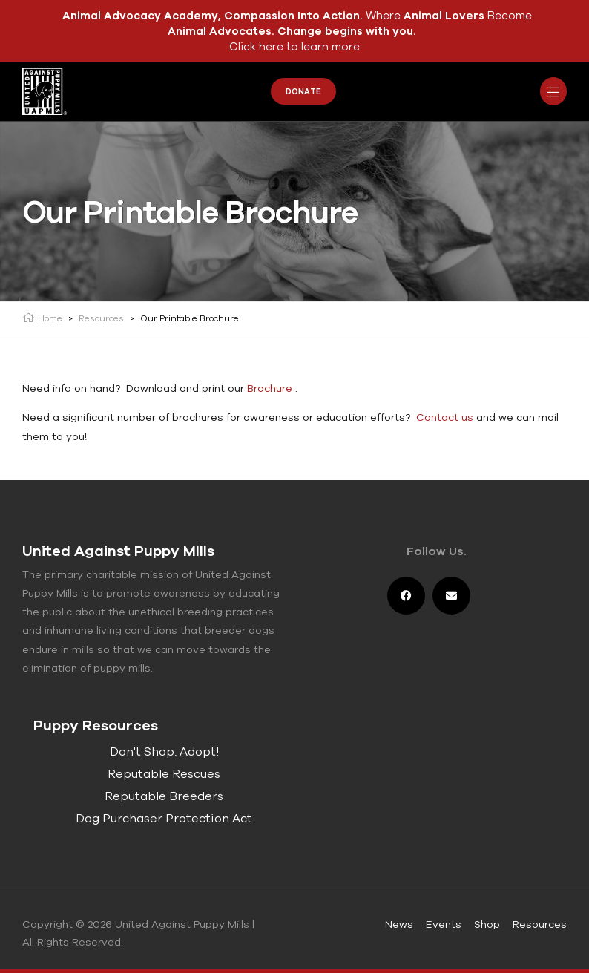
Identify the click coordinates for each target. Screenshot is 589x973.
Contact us (444, 417)
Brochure (269, 388)
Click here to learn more (294, 46)
